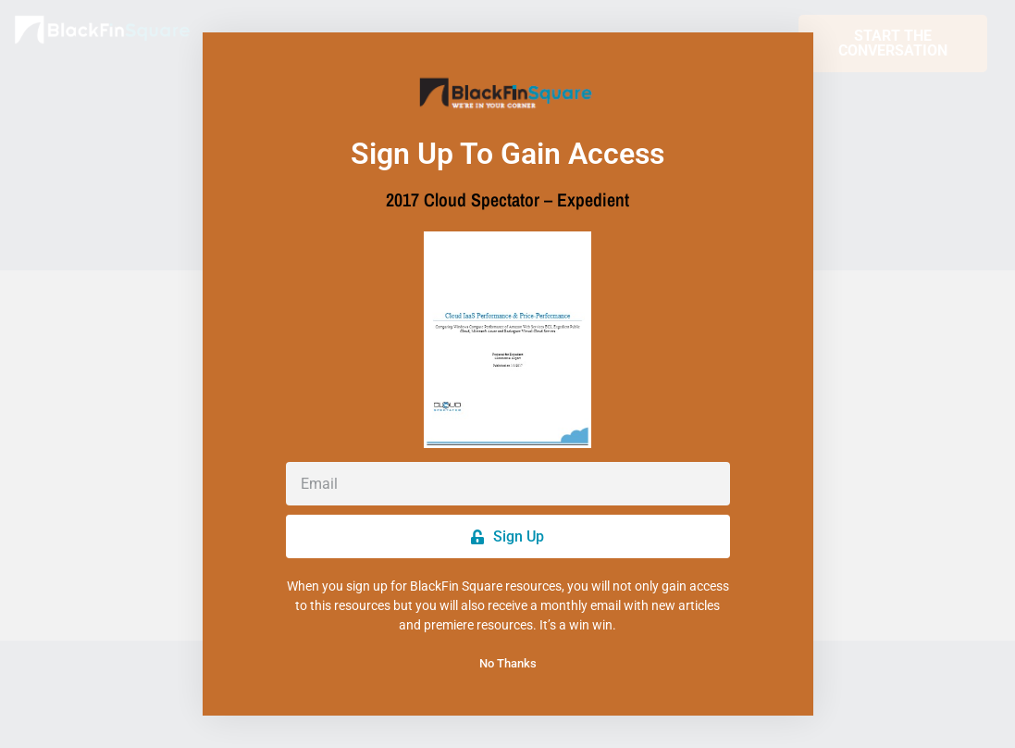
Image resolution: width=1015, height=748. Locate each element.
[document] (507, 374)
